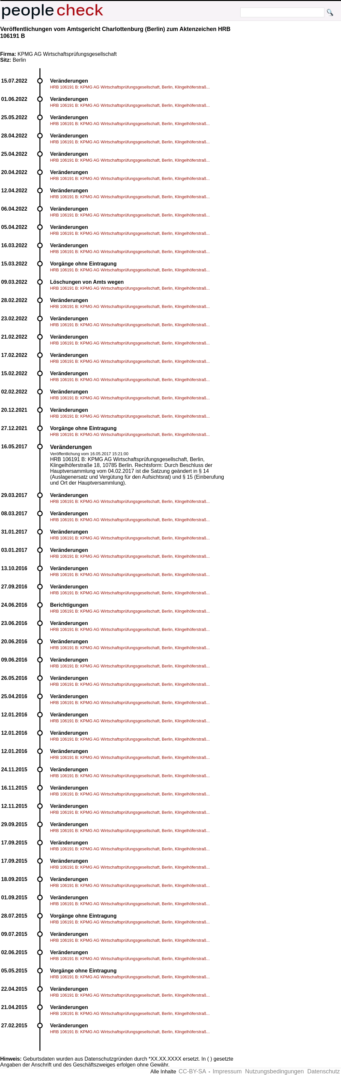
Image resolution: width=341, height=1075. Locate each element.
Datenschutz (323, 1071)
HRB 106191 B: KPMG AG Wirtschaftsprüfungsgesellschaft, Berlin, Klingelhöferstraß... (130, 87)
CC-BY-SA (192, 1071)
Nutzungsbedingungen (274, 1071)
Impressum (227, 1071)
